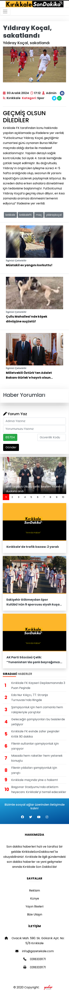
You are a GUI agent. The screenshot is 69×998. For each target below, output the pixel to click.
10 (63, 497)
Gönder (11, 447)
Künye (34, 898)
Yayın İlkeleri (34, 906)
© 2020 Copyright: (34, 987)
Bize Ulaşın (34, 914)
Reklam (34, 890)
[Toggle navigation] (5, 11)
